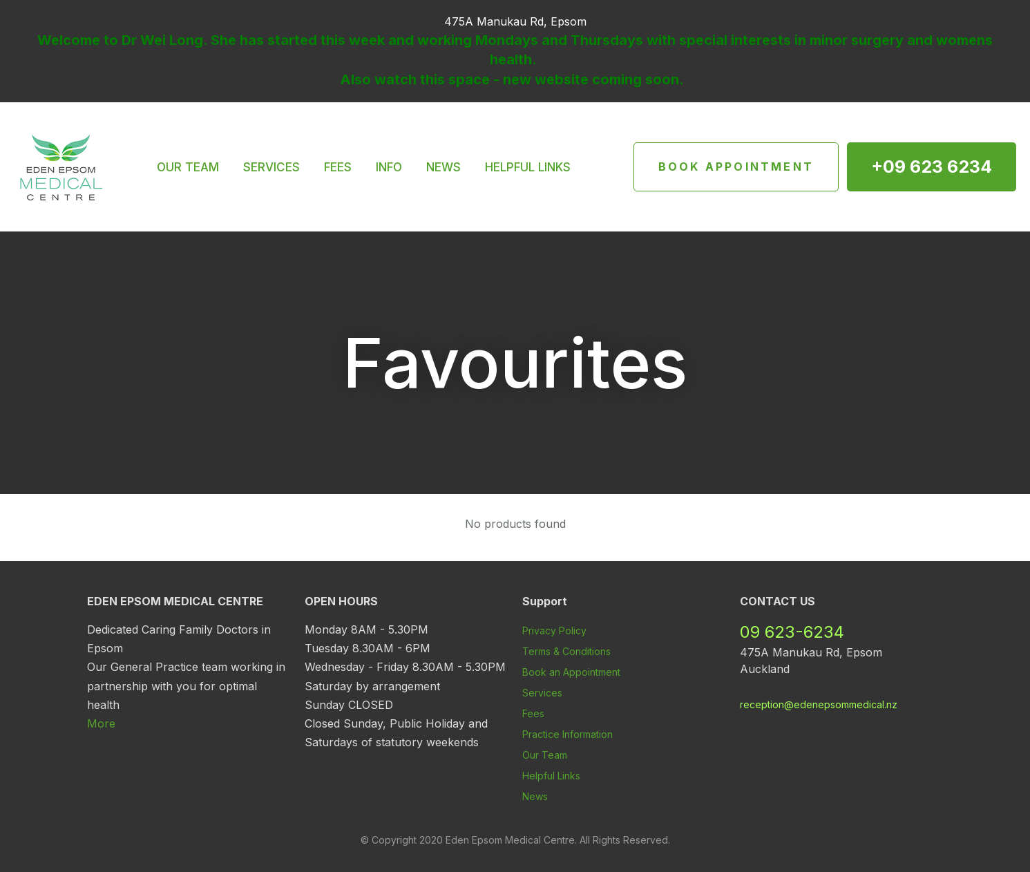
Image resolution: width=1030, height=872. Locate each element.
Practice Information (567, 734)
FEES (338, 167)
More (101, 723)
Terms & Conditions (566, 651)
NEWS (443, 167)
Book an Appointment (571, 672)
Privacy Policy (554, 630)
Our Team (544, 755)
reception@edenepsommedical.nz (818, 704)
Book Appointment (736, 166)
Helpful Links (551, 775)
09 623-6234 (792, 632)
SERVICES (271, 167)
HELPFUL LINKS (528, 167)
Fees (533, 713)
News (535, 796)
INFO (389, 167)
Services (542, 693)
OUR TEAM (188, 167)
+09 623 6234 (931, 166)
